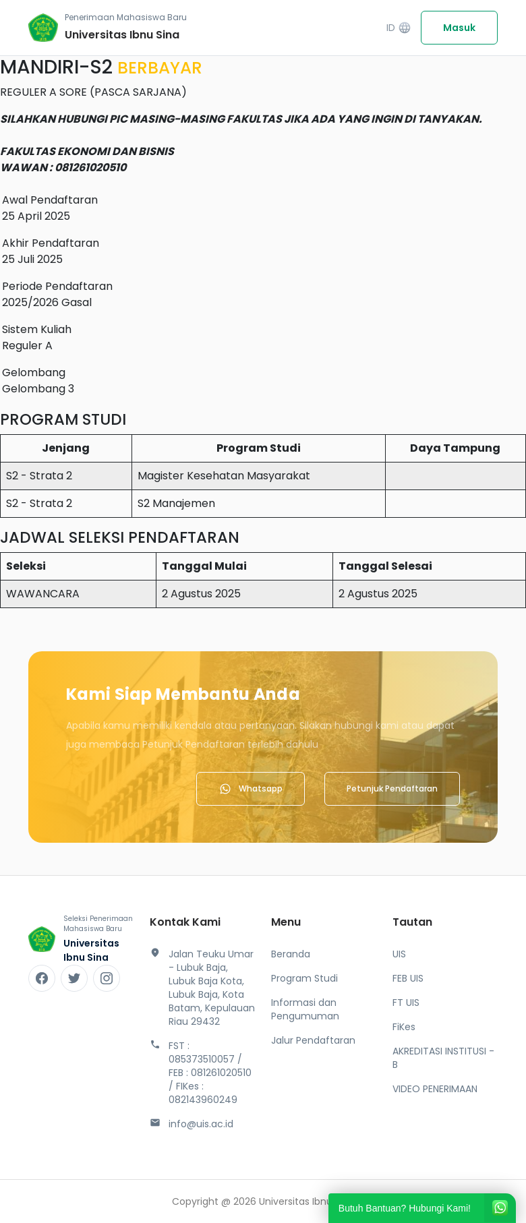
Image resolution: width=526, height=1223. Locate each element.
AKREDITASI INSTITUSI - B (443, 1057)
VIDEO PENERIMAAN (434, 1089)
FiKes (403, 1027)
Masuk (459, 27)
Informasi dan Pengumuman (305, 1009)
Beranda (290, 954)
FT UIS (405, 1002)
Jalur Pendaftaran (313, 1040)
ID (398, 28)
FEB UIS (407, 978)
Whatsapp (250, 789)
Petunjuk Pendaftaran (392, 788)
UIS (399, 954)
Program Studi (304, 978)
